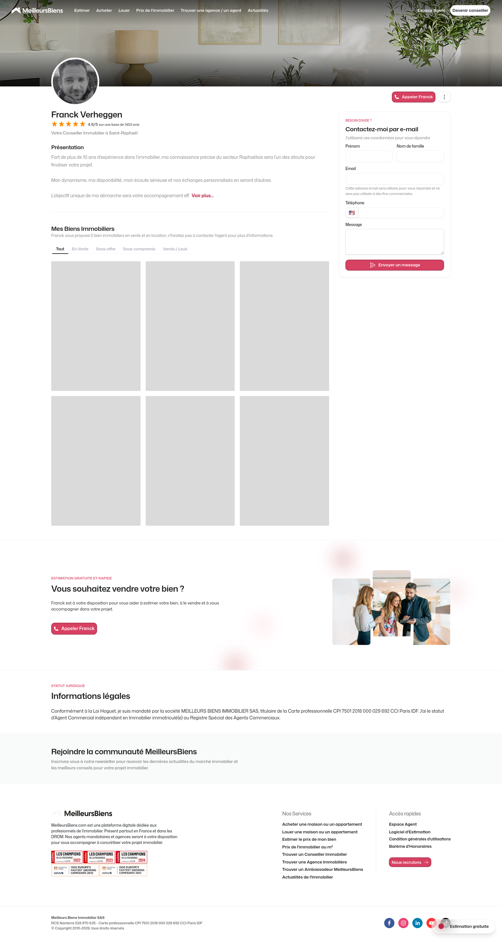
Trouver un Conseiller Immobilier (314, 854)
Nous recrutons (410, 862)
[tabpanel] (190, 393)
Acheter (104, 10)
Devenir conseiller (470, 10)
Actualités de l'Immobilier (307, 877)
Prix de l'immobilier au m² (307, 847)
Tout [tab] (60, 249)
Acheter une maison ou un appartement (322, 824)
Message (353, 224)
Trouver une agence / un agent (211, 10)
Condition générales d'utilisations (420, 839)
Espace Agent (431, 10)
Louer (124, 10)
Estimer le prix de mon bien (309, 839)
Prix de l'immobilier (155, 10)
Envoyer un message (394, 265)
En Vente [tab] (80, 249)
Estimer (82, 10)
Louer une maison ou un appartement (320, 832)
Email (350, 168)
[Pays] (351, 212)
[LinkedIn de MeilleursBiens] (389, 923)
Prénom (352, 146)
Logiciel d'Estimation (410, 832)
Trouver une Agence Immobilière (314, 862)
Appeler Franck (413, 97)
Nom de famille (410, 146)
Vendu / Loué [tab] (175, 249)
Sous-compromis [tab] (139, 249)
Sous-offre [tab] (106, 249)
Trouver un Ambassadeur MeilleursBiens (322, 869)
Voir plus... (202, 195)
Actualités (258, 10)
